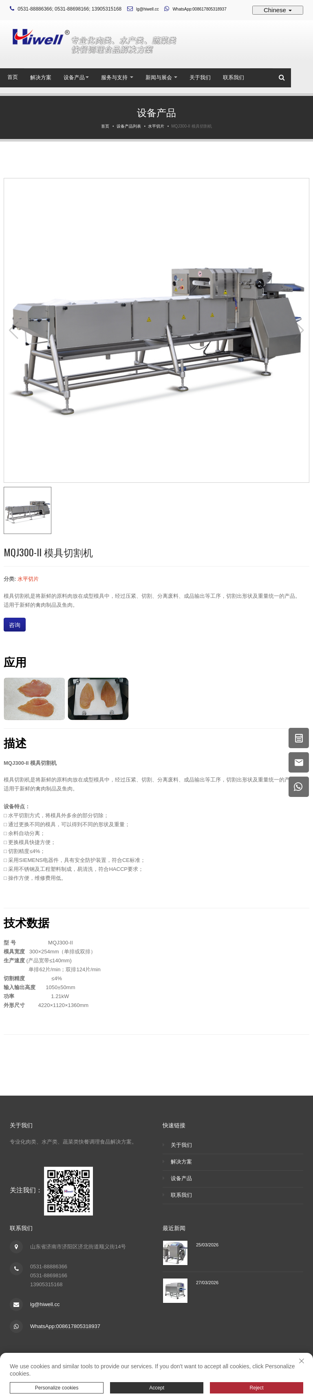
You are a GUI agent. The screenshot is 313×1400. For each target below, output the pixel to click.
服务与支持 (117, 77)
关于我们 (200, 77)
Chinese (278, 10)
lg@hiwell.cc (147, 9)
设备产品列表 (129, 126)
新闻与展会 (161, 77)
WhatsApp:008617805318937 (199, 9)
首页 (12, 77)
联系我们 (233, 77)
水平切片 (156, 126)
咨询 (14, 624)
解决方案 (40, 77)
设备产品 (76, 77)
